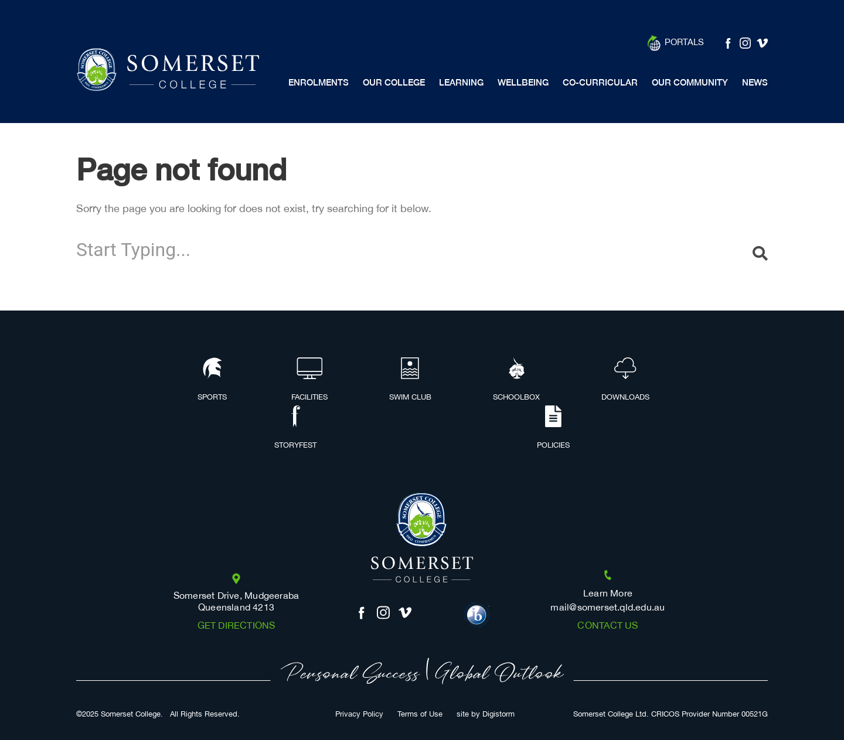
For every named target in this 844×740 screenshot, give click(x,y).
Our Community (690, 82)
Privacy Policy (359, 714)
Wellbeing (523, 82)
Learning (461, 82)
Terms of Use (420, 714)
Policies (553, 428)
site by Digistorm (486, 714)
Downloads (625, 380)
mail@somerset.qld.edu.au (607, 607)
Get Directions (236, 626)
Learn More (607, 593)
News (755, 82)
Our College (394, 82)
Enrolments (318, 82)
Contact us (607, 626)
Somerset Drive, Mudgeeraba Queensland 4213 (236, 602)
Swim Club (410, 380)
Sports (212, 380)
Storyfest (295, 428)
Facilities (309, 380)
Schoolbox (516, 380)
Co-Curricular (600, 82)
